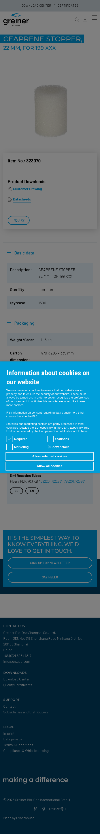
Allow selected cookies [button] (49, 456)
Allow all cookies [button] (49, 466)
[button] (58, 447)
